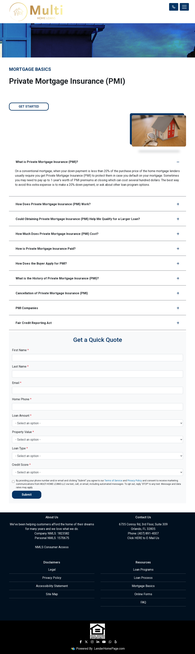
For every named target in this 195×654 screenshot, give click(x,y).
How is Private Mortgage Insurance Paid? (97, 248)
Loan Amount (21, 415)
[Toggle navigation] (184, 7)
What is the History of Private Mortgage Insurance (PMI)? (97, 278)
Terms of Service (113, 480)
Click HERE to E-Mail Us (143, 538)
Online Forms (143, 594)
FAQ (143, 602)
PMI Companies (97, 308)
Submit (27, 494)
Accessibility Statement (52, 586)
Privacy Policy (134, 480)
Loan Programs (143, 569)
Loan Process (143, 578)
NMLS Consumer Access (52, 547)
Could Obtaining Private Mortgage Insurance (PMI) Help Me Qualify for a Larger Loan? (97, 219)
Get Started (29, 106)
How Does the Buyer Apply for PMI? (97, 263)
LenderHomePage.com (109, 648)
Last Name (20, 366)
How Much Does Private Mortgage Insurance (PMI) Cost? (97, 234)
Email (16, 383)
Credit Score (21, 465)
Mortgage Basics (143, 586)
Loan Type (20, 448)
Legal (52, 569)
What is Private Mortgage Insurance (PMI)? (97, 162)
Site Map (52, 594)
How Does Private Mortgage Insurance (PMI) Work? (97, 204)
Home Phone (21, 399)
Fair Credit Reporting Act (97, 323)
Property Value (23, 432)
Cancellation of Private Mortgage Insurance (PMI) (97, 293)
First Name (20, 350)
